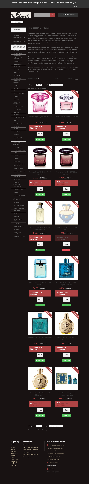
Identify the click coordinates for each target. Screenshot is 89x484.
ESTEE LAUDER (18, 144)
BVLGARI (16, 90)
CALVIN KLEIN (18, 98)
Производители (19, 68)
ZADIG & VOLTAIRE (19, 257)
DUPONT (16, 132)
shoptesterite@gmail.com (54, 471)
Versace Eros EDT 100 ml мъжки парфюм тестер (66, 283)
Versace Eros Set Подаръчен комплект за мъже (66, 394)
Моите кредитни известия (30, 449)
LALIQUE (16, 179)
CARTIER (16, 106)
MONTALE (17, 197)
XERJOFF (17, 250)
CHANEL (16, 108)
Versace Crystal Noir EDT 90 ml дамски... (66, 173)
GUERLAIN (17, 152)
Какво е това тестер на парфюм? (14, 461)
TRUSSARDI (17, 234)
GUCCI (16, 149)
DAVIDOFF (17, 120)
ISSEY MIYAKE (18, 160)
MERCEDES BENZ (19, 192)
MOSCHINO (17, 200)
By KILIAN (17, 93)
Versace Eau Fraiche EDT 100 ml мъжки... (40, 283)
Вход (75, 6)
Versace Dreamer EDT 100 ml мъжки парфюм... (40, 228)
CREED (16, 117)
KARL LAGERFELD (19, 170)
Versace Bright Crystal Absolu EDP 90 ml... (40, 118)
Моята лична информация (30, 454)
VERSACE (17, 244)
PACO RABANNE (19, 210)
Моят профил (27, 442)
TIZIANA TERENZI (19, 228)
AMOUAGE (17, 73)
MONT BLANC (18, 194)
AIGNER (16, 76)
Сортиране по (32, 78)
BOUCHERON (18, 84)
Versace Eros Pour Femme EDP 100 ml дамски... (66, 339)
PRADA (16, 213)
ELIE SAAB (17, 135)
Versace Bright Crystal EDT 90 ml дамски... (66, 118)
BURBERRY (17, 87)
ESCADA (16, 141)
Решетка (76, 78)
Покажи (56, 78)
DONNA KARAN (18, 127)
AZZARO (16, 82)
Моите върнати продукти (30, 447)
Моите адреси (27, 452)
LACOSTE (17, 176)
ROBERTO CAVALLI (19, 216)
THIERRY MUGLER (19, 226)
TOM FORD (17, 231)
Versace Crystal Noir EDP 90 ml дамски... (40, 173)
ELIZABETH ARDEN (19, 138)
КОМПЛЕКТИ (18, 52)
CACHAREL (17, 96)
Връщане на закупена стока (14, 455)
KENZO (16, 173)
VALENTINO (17, 237)
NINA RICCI (17, 207)
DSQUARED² (18, 130)
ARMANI (16, 79)
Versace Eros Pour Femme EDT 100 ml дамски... (40, 394)
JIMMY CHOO (18, 168)
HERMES (16, 155)
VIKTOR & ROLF (18, 247)
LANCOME (17, 181)
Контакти (13, 444)
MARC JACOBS (18, 189)
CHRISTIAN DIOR (19, 114)
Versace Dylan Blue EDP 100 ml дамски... (66, 228)
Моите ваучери (27, 457)
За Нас (13, 447)
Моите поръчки (27, 444)
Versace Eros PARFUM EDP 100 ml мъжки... (40, 339)
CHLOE (16, 111)
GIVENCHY (17, 146)
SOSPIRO (17, 223)
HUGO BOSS (18, 157)
